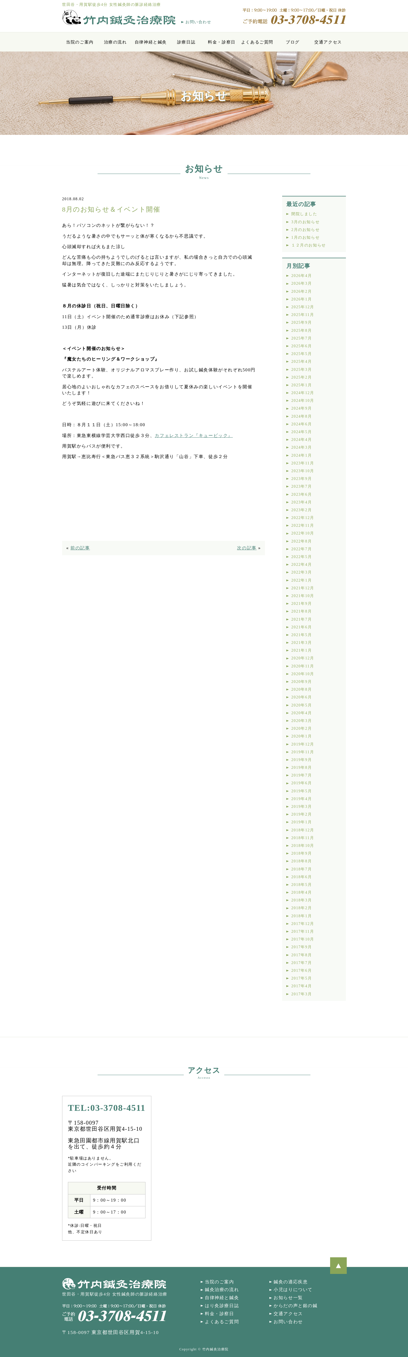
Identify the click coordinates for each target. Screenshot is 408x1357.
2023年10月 (302, 471)
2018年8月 (301, 861)
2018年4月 (301, 892)
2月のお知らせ (305, 230)
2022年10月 (302, 533)
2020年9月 (301, 682)
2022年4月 (301, 564)
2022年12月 (302, 518)
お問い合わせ (198, 22)
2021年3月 (301, 643)
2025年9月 (301, 322)
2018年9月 (301, 853)
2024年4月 (301, 440)
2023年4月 (301, 502)
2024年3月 (301, 447)
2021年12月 (302, 588)
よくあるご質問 (257, 42)
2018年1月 (301, 916)
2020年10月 (302, 674)
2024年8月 (301, 416)
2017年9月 (301, 947)
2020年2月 (301, 728)
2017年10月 (302, 939)
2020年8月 (301, 689)
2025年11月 (302, 315)
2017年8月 (301, 955)
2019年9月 (301, 760)
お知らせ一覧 (288, 1297)
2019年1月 (301, 822)
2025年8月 (301, 330)
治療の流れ (115, 42)
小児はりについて (293, 1289)
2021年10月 (302, 596)
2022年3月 (301, 572)
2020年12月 (302, 658)
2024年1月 (301, 455)
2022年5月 (301, 557)
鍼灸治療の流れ (222, 1289)
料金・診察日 (222, 42)
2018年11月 (302, 838)
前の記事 (80, 548)
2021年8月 (301, 611)
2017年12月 (302, 924)
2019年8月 (301, 767)
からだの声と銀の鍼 (295, 1305)
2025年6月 (301, 346)
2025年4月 (301, 361)
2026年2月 (301, 291)
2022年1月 (301, 580)
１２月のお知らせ (308, 245)
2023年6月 (301, 494)
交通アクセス (328, 42)
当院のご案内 (80, 42)
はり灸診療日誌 (222, 1305)
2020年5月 (301, 705)
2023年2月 (301, 510)
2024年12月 (302, 393)
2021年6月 (301, 627)
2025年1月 (301, 385)
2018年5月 (301, 885)
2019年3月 (301, 807)
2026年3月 (301, 283)
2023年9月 (301, 479)
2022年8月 (301, 541)
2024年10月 (302, 401)
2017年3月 (301, 994)
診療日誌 (186, 42)
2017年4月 (301, 986)
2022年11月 (302, 525)
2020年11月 (302, 666)
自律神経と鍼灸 (151, 42)
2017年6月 (301, 970)
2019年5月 (301, 791)
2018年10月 (302, 846)
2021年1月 (301, 650)
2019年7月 (301, 775)
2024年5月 (301, 432)
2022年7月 (301, 549)
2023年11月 (302, 463)
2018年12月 (302, 830)
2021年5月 (301, 635)
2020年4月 (301, 713)
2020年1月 (301, 736)
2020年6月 (301, 697)
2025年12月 (302, 307)
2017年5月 (301, 978)
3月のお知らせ (305, 222)
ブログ (293, 42)
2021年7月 (301, 619)
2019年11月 (302, 752)
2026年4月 (301, 276)
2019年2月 (301, 814)
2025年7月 (301, 338)
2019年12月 (302, 744)
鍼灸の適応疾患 (291, 1281)
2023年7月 (301, 486)
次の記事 (246, 548)
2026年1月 (301, 299)
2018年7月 (301, 869)
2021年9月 (301, 604)
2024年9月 (301, 408)
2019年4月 (301, 799)
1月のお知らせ (305, 237)
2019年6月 (301, 783)
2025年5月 (301, 354)
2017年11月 (302, 931)
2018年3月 (301, 900)
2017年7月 (301, 963)
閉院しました (304, 214)
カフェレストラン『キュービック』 (194, 435)
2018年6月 (301, 877)
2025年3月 (301, 369)
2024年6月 (301, 424)
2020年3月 (301, 721)
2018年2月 (301, 908)
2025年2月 (301, 377)
